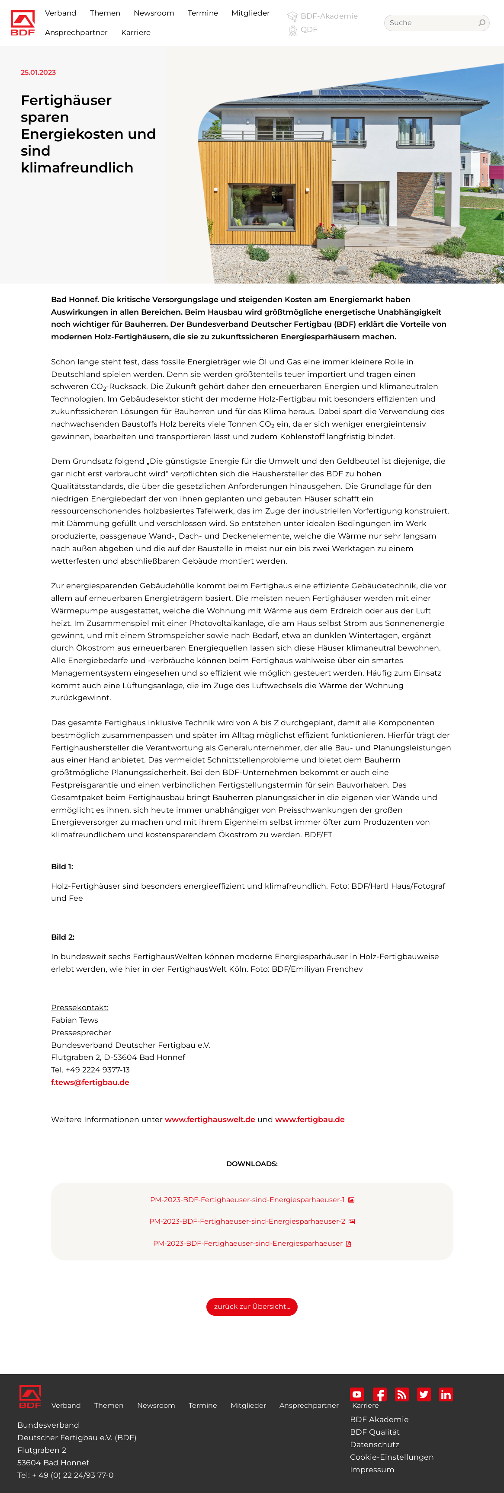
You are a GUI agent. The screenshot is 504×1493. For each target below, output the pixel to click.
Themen (109, 1405)
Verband (67, 1404)
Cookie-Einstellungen (392, 1456)
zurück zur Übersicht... (252, 1306)
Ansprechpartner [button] (76, 32)
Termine (203, 1405)
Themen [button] (105, 13)
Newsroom (156, 1405)
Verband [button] (61, 13)
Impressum (372, 1469)
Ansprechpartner (309, 1405)
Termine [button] (203, 13)
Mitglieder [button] (250, 13)
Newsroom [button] (154, 13)
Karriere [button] (136, 32)
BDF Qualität (375, 1431)
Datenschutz (374, 1444)
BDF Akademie (379, 1419)
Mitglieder (248, 1405)
